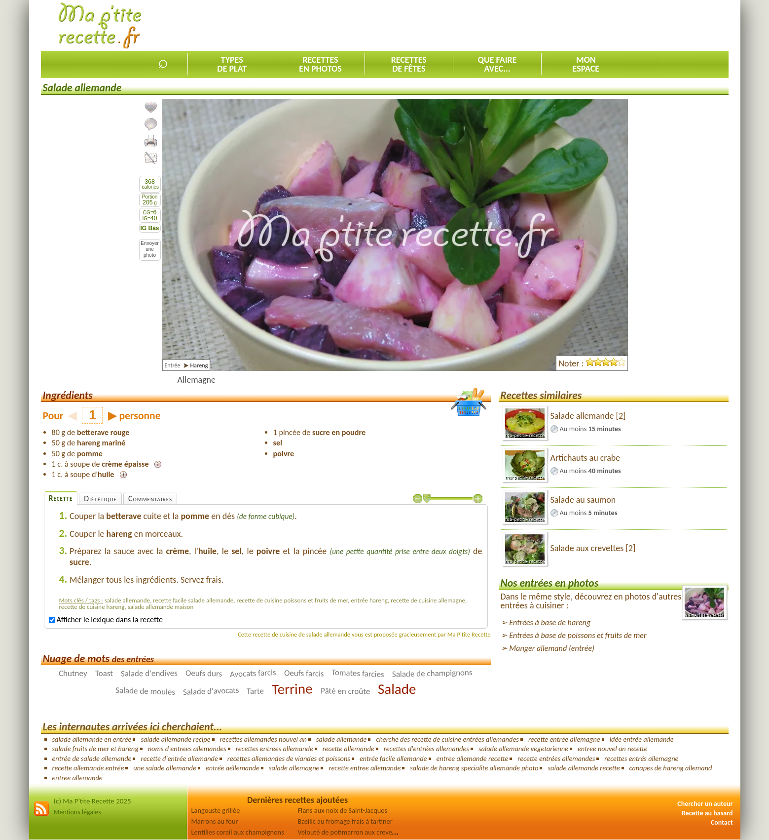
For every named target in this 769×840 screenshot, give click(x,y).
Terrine (292, 689)
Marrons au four (214, 821)
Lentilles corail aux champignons (237, 832)
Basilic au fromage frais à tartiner (345, 821)
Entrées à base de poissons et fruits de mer (577, 635)
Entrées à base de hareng (549, 622)
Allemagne (197, 379)
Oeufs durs (203, 674)
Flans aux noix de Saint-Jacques (343, 810)
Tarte (255, 691)
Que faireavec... (497, 64)
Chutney (73, 673)
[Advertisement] (549, 25)
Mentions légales (77, 812)
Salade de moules (145, 691)
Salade (397, 689)
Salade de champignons (432, 674)
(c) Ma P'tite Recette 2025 (92, 801)
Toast (104, 673)
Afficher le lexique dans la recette (106, 619)
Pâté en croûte (345, 691)
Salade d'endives (149, 673)
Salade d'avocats (211, 691)
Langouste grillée (215, 810)
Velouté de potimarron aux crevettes (350, 832)
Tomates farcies (357, 673)
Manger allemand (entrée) (551, 648)
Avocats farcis (253, 673)
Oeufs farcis (304, 673)
